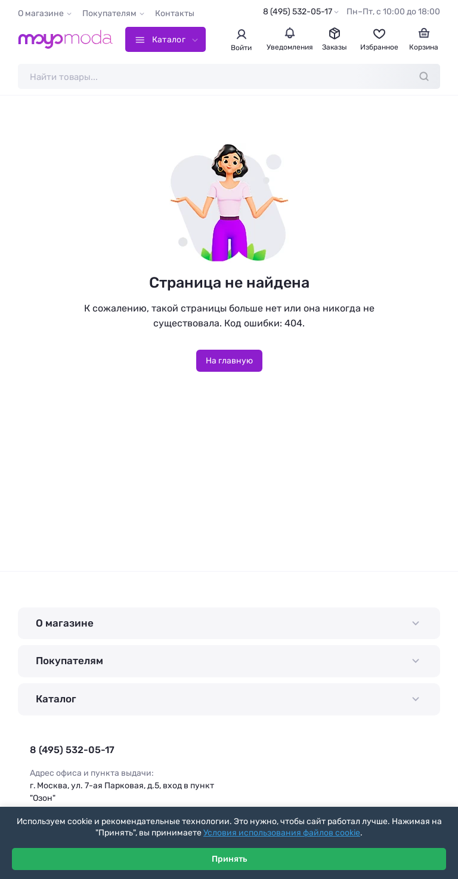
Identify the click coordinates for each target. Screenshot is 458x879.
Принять (229, 859)
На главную (229, 361)
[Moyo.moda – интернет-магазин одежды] (65, 39)
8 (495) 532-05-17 (297, 12)
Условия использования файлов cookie (281, 833)
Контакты (174, 13)
